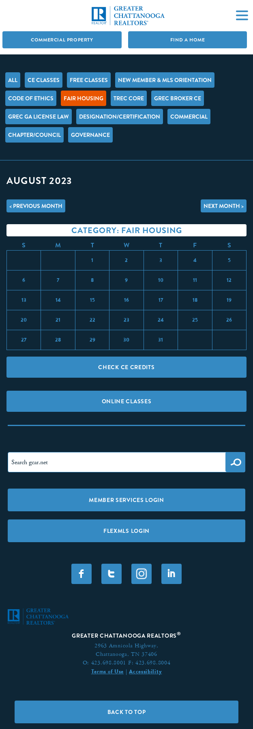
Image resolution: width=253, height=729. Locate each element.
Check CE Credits (126, 367)
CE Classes (44, 80)
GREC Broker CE (177, 98)
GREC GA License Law (38, 116)
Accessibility (145, 671)
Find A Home (187, 40)
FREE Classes (89, 80)
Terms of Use (107, 671)
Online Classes (127, 401)
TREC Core (129, 98)
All (12, 80)
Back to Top (126, 712)
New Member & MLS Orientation (165, 80)
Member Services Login (126, 500)
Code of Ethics (31, 98)
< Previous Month (35, 206)
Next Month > (224, 206)
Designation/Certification (119, 116)
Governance (90, 134)
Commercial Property (62, 40)
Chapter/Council (34, 134)
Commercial (189, 116)
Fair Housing (83, 98)
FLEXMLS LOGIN (126, 530)
